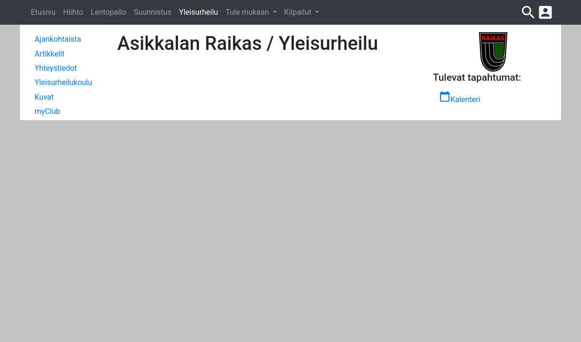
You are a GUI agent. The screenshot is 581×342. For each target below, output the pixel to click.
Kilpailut (298, 12)
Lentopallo (108, 12)
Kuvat (44, 97)
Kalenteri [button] (459, 97)
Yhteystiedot (56, 68)
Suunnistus (152, 12)
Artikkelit (50, 53)
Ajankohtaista (58, 39)
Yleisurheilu (198, 12)
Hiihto (73, 12)
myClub (47, 111)
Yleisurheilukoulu (63, 82)
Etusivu (43, 12)
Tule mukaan (248, 12)
